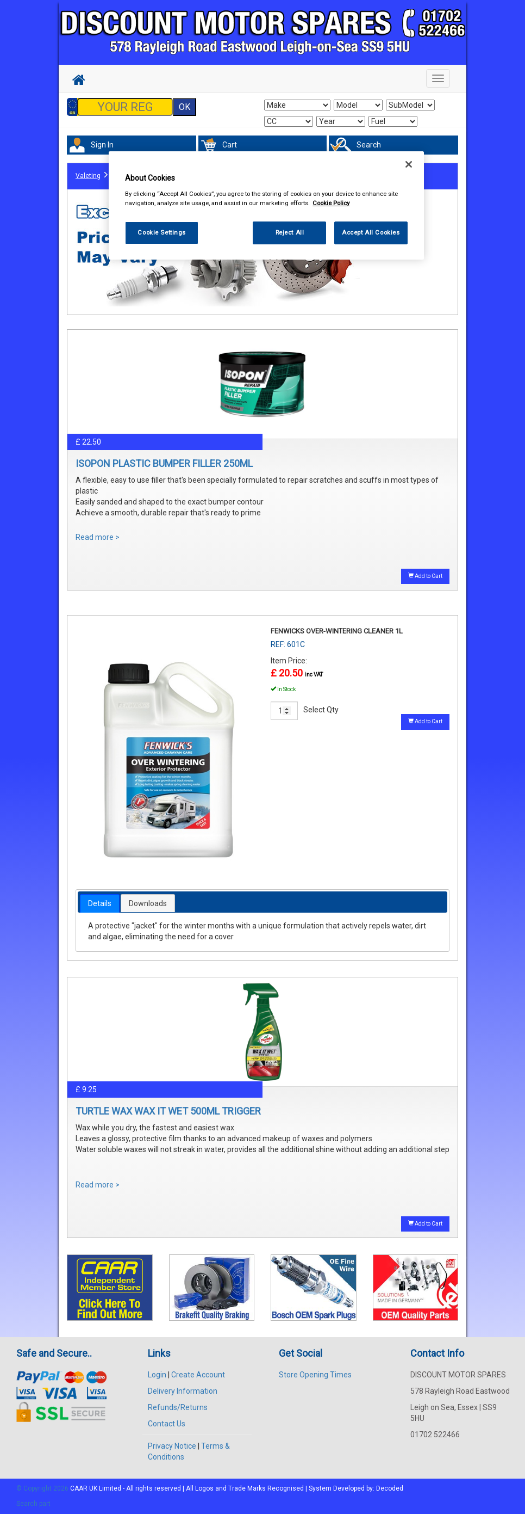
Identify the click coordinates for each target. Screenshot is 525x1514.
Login (157, 1374)
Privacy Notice (172, 1446)
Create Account (198, 1374)
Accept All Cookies (370, 232)
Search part (33, 1503)
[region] (266, 205)
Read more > (98, 537)
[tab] (100, 903)
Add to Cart (425, 576)
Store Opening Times (315, 1374)
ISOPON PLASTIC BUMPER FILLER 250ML (164, 463)
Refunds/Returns (178, 1407)
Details (99, 903)
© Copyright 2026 (43, 1488)
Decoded (389, 1488)
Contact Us (166, 1423)
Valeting (88, 176)
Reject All (290, 232)
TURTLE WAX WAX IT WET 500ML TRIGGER (168, 1111)
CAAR (79, 1488)
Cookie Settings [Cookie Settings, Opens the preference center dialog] (162, 232)
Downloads (148, 903)
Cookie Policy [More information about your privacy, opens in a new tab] (330, 203)
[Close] (409, 164)
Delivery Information (182, 1391)
